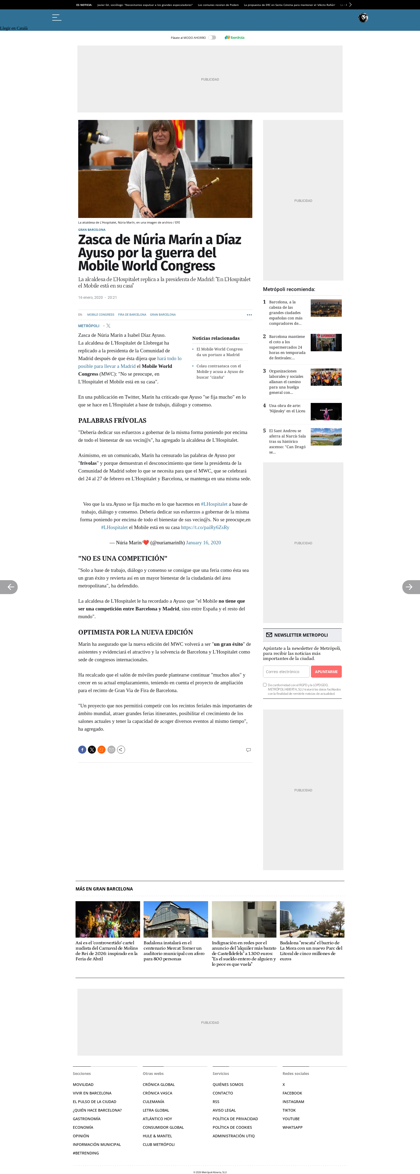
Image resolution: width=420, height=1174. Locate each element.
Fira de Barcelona (132, 314)
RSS (216, 1101)
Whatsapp (293, 1127)
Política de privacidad (235, 1118)
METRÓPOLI (89, 325)
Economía (83, 1127)
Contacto (223, 1093)
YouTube (291, 1118)
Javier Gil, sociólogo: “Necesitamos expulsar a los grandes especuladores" (145, 4)
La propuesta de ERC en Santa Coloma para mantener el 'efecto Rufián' (289, 4)
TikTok (289, 1110)
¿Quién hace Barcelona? (97, 1110)
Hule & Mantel (157, 1135)
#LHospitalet (214, 504)
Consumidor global (163, 1127)
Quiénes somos (228, 1084)
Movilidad (83, 1084)
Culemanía (153, 1101)
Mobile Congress (100, 314)
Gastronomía (86, 1118)
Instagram (293, 1101)
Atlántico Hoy (157, 1118)
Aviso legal (224, 1110)
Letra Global (156, 1110)
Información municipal (97, 1144)
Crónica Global (159, 1084)
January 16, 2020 (203, 542)
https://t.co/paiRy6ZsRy (205, 527)
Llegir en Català (14, 28)
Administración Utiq (234, 1135)
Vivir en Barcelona (92, 1093)
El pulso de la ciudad (94, 1101)
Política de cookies (232, 1127)
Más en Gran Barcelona (104, 889)
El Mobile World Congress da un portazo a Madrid (220, 351)
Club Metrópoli (159, 1144)
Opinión (81, 1135)
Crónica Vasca (157, 1093)
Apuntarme (326, 671)
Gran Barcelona (92, 230)
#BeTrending (86, 1153)
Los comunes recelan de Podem (218, 4)
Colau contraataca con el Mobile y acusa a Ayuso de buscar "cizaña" (220, 371)
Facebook (292, 1093)
